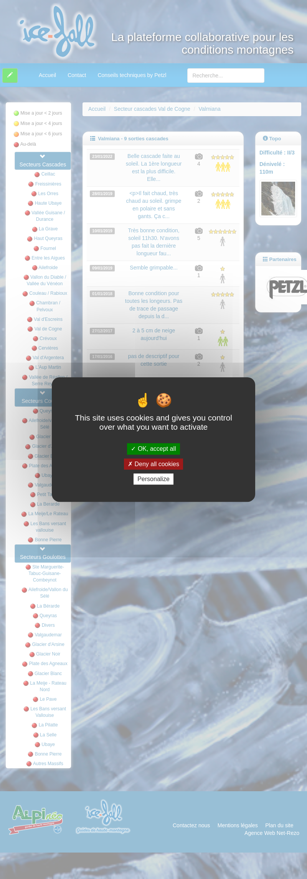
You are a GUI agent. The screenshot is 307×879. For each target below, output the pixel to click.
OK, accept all (153, 449)
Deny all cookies (153, 464)
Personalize (153, 479)
